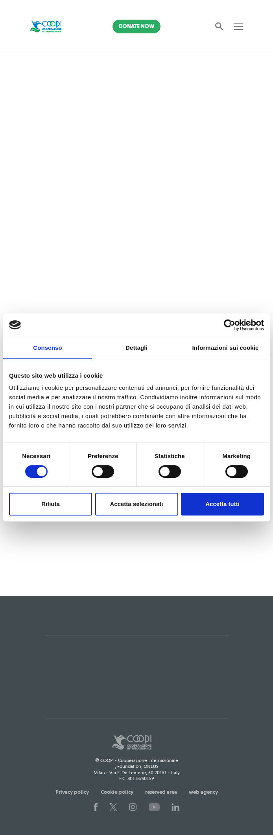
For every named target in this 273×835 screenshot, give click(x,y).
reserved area (161, 792)
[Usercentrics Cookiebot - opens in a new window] (229, 325)
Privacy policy (72, 792)
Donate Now (136, 26)
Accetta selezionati (136, 504)
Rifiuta (50, 504)
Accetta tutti (222, 504)
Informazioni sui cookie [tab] (225, 347)
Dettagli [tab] (136, 347)
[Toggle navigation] (238, 26)
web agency (203, 792)
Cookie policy (117, 792)
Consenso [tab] (47, 347)
